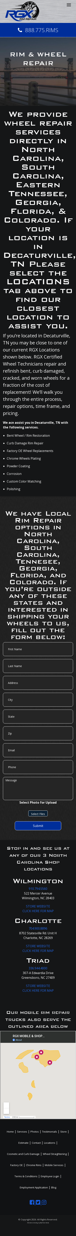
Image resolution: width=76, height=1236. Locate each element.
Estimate (23, 1143)
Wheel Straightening (55, 1154)
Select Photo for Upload (38, 802)
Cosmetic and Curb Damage (23, 1154)
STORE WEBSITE (38, 906)
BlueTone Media (44, 1223)
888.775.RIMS (38, 30)
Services (22, 1131)
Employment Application (34, 1187)
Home (10, 1131)
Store (63, 1131)
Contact (36, 1143)
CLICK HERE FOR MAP (38, 911)
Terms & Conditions (26, 1176)
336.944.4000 (38, 968)
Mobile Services (54, 1165)
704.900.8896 (38, 928)
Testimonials (49, 1131)
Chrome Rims (33, 1165)
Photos (34, 1131)
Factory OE (16, 1165)
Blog (53, 1187)
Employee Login (50, 1176)
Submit (38, 826)
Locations (49, 1143)
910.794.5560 (38, 888)
